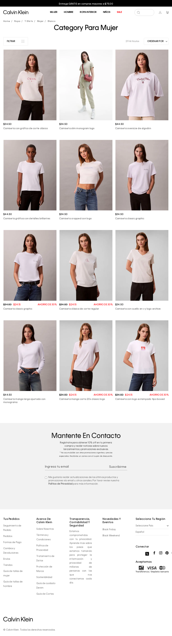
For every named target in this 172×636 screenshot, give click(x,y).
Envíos (6, 559)
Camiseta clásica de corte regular (79, 309)
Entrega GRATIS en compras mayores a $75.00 (86, 4)
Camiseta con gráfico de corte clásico (25, 128)
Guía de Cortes (45, 594)
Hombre (68, 12)
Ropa (17, 21)
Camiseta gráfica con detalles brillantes (26, 218)
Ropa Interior (88, 12)
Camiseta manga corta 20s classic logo (82, 399)
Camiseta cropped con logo (75, 218)
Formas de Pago (12, 542)
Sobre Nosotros (45, 529)
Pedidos (7, 536)
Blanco (51, 21)
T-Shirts (29, 21)
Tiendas (7, 565)
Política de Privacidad (60, 484)
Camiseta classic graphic (129, 218)
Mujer (53, 12)
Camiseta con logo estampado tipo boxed (140, 399)
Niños (106, 12)
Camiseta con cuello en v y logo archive (138, 309)
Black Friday (109, 529)
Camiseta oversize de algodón (133, 128)
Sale (119, 12)
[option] (86, 4)
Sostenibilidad (44, 577)
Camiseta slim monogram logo (77, 128)
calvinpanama (7, 21)
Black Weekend (111, 536)
